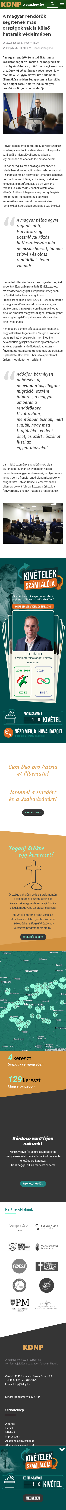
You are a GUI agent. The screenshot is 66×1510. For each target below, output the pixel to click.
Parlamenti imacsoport (46, 1302)
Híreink (9, 1428)
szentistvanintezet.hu (47, 1280)
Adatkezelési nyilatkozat (19, 1440)
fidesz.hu (19, 1260)
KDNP (33, 1347)
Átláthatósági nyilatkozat (19, 1445)
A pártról (10, 1423)
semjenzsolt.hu (19, 1222)
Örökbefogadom (33, 936)
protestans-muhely (19, 1302)
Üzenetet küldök (33, 1183)
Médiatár (10, 1432)
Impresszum (12, 1436)
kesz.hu (19, 1280)
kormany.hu (47, 1241)
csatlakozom (33, 812)
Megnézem (33, 1498)
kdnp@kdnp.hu (21, 1384)
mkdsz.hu (47, 1260)
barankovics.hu (47, 1222)
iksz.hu (19, 1241)
